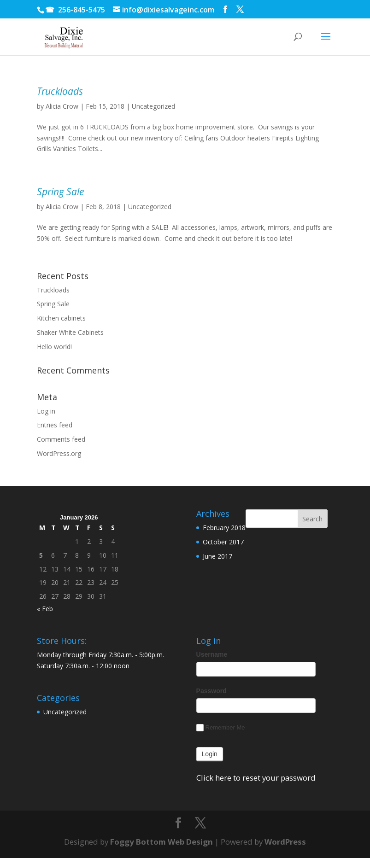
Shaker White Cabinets (70, 332)
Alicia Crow (62, 106)
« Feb (45, 608)
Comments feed (61, 439)
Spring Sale (60, 191)
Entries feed (54, 424)
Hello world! (54, 346)
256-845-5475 (81, 10)
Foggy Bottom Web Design (161, 841)
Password (211, 691)
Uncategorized (153, 106)
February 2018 (224, 527)
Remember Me (220, 728)
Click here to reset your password (256, 777)
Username (212, 654)
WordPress (285, 841)
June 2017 (217, 556)
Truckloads (60, 91)
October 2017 (223, 541)
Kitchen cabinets (61, 318)
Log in (46, 411)
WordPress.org (59, 453)
